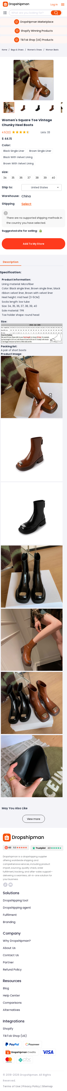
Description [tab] (10, 262)
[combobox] (36, 187)
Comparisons (12, 1003)
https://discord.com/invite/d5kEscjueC (10, 885)
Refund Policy (12, 969)
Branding (9, 922)
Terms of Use (11, 1086)
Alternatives (11, 1010)
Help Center (11, 995)
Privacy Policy (31, 1086)
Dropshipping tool (15, 900)
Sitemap (47, 1086)
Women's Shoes (34, 49)
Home (4, 49)
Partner (8, 962)
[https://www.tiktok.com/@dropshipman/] (5, 885)
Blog (6, 988)
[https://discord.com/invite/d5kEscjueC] (10, 885)
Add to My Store (33, 243)
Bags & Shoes (17, 49)
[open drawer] (62, 4)
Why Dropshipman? (17, 941)
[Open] (57, 187)
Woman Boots (52, 49)
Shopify (8, 1029)
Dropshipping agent (17, 908)
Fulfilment (10, 915)
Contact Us (11, 955)
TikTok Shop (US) (15, 1036)
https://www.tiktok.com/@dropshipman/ (5, 885)
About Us (9, 948)
